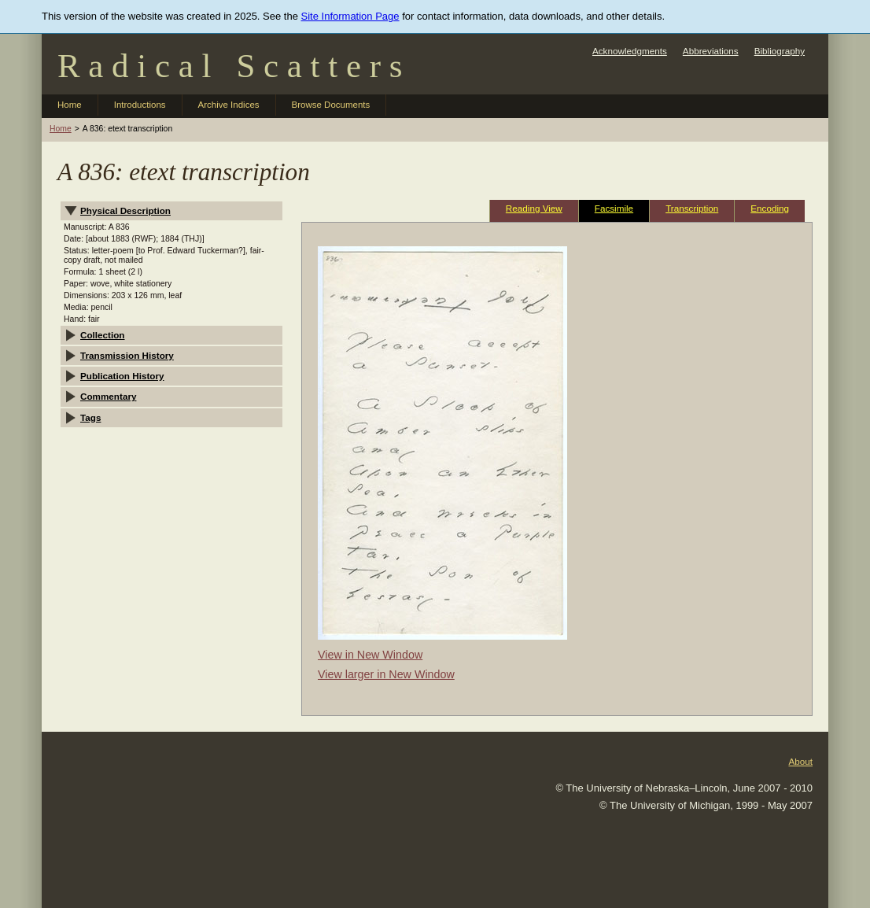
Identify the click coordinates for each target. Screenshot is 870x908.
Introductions (140, 104)
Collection (102, 335)
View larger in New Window (386, 674)
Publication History (122, 376)
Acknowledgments (629, 51)
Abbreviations (711, 51)
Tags (90, 417)
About (800, 761)
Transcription (691, 208)
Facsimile (614, 208)
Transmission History (127, 355)
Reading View (534, 208)
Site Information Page (350, 16)
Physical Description (125, 210)
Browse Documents (331, 104)
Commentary (108, 396)
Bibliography (779, 51)
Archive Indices (229, 104)
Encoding (769, 208)
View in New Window (370, 654)
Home (69, 104)
